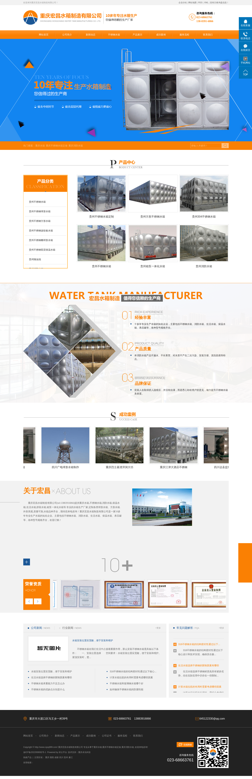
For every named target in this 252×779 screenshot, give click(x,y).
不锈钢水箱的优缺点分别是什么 (48, 689)
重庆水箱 (40, 145)
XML (206, 2)
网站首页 (43, 34)
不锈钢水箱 (114, 34)
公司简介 (67, 34)
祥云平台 (63, 752)
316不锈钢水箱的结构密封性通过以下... (199, 644)
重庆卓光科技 (84, 752)
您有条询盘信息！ (219, 2)
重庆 (47, 757)
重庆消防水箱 (75, 145)
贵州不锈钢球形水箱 (40, 211)
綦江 (71, 757)
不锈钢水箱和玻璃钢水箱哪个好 (126, 683)
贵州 (66, 757)
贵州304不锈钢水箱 (204, 216)
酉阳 (52, 757)
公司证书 (106, 735)
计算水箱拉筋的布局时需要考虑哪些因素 (131, 677)
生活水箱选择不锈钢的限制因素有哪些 (51, 677)
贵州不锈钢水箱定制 (101, 216)
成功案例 (161, 34)
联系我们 (208, 34)
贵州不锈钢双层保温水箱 (42, 249)
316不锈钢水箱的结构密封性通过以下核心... (133, 671)
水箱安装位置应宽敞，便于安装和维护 (92, 640)
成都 (56, 757)
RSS (200, 2)
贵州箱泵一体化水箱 (152, 266)
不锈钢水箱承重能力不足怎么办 (48, 683)
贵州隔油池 (35, 259)
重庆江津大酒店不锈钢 (174, 467)
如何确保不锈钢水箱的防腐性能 (126, 689)
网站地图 (192, 2)
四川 (61, 757)
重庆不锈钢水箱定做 (56, 145)
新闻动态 (90, 34)
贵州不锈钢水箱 (37, 201)
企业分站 (183, 2)
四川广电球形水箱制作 (66, 467)
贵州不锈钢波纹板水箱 (41, 230)
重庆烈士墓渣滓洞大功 (120, 467)
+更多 (158, 628)
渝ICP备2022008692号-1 (34, 752)
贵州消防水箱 (204, 266)
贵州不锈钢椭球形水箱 (41, 240)
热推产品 (27, 757)
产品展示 (137, 34)
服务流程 (184, 34)
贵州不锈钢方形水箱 (40, 221)
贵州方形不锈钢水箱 (152, 216)
